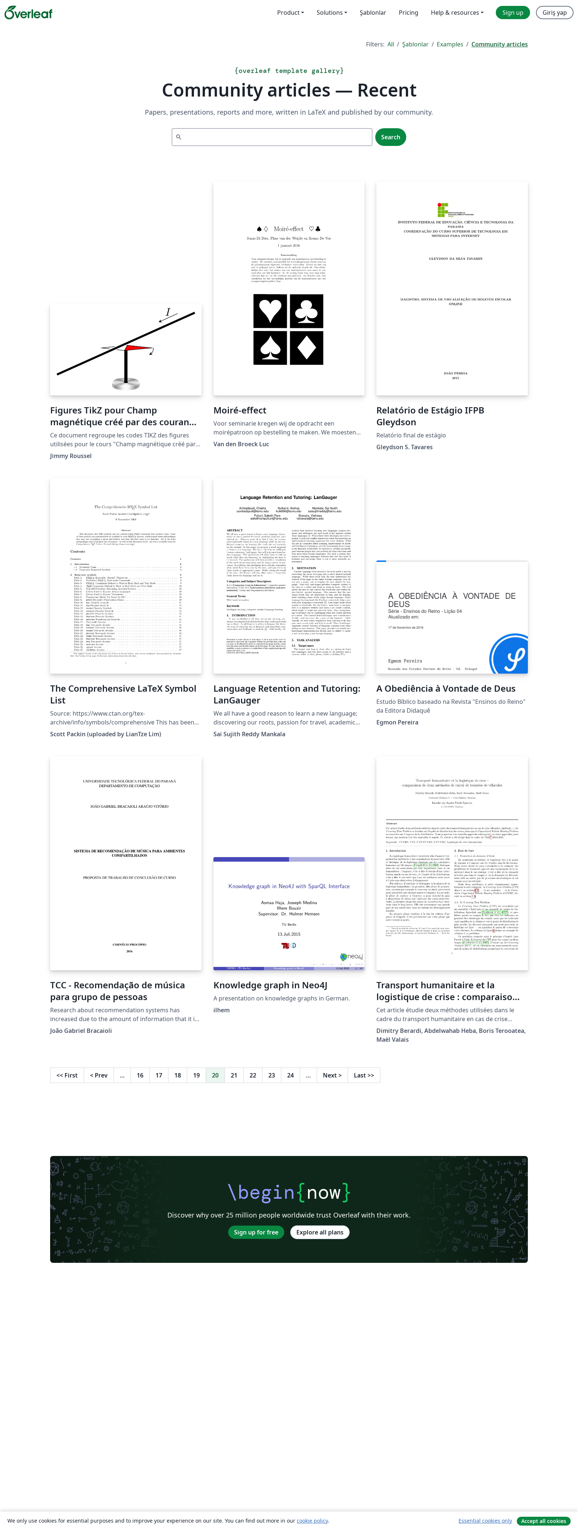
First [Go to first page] (67, 1075)
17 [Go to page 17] (159, 1075)
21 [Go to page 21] (234, 1075)
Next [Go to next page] (332, 1075)
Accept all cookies (543, 1520)
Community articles (499, 44)
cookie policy (312, 1520)
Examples (450, 44)
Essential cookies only (485, 1520)
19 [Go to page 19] (196, 1075)
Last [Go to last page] (364, 1075)
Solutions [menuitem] (330, 12)
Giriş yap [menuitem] (555, 12)
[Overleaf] (28, 12)
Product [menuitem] (288, 12)
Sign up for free (256, 1232)
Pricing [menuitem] (408, 12)
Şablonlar (415, 44)
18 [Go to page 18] (177, 1075)
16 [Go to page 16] (140, 1075)
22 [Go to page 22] (253, 1075)
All (390, 44)
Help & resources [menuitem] (455, 12)
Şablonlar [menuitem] (373, 12)
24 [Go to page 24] (290, 1075)
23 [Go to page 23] (271, 1075)
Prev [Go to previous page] (99, 1075)
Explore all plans (320, 1232)
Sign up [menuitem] (512, 12)
